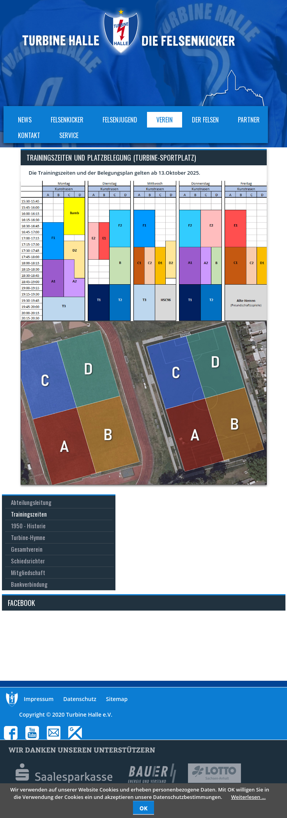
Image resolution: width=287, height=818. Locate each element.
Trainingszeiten (29, 514)
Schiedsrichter (28, 560)
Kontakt (29, 135)
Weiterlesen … (248, 796)
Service (68, 135)
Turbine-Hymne (28, 537)
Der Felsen (205, 119)
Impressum (38, 699)
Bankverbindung (29, 584)
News (25, 119)
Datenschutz (79, 699)
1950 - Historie (28, 525)
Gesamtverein (27, 549)
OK (143, 808)
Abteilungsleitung (31, 502)
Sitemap (117, 699)
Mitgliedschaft (28, 572)
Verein (164, 119)
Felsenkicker (67, 119)
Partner (249, 119)
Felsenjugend (120, 119)
